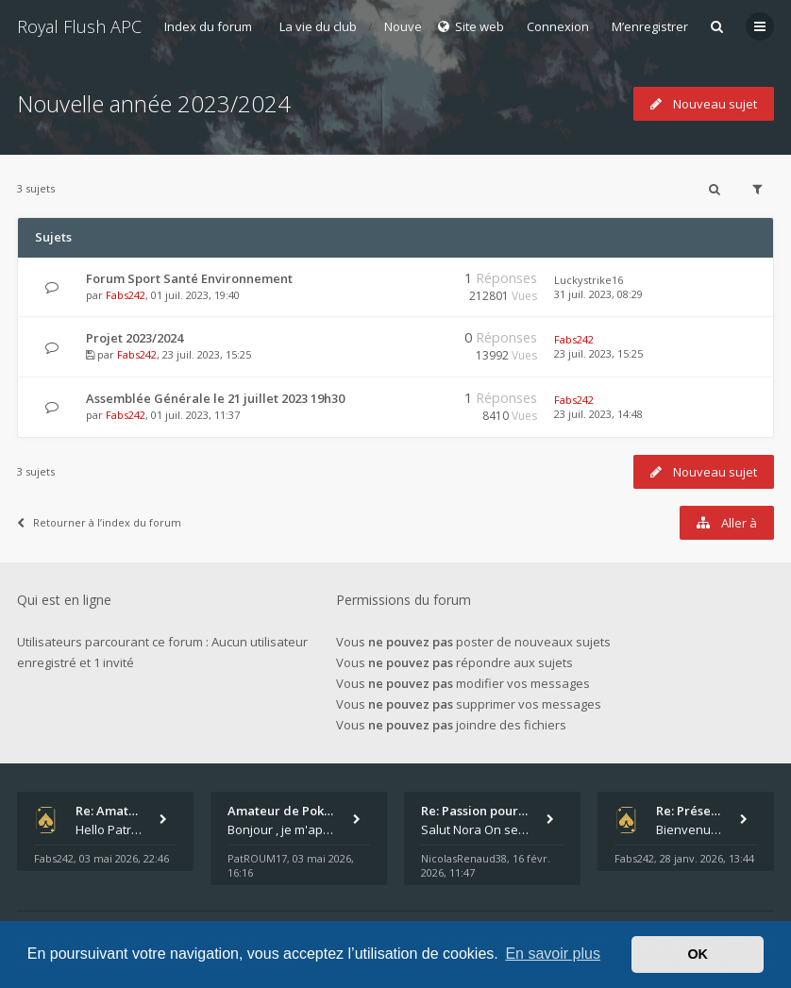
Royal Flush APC (79, 26)
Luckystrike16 (588, 280)
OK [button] (697, 954)
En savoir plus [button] (552, 954)
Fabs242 (125, 295)
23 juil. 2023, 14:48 (598, 414)
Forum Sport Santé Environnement (189, 278)
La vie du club (318, 26)
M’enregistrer (650, 26)
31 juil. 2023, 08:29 (598, 294)
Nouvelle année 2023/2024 (154, 103)
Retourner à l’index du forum (99, 522)
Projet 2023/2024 (134, 337)
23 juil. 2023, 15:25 (598, 353)
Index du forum (208, 26)
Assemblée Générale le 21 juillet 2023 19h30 (215, 398)
